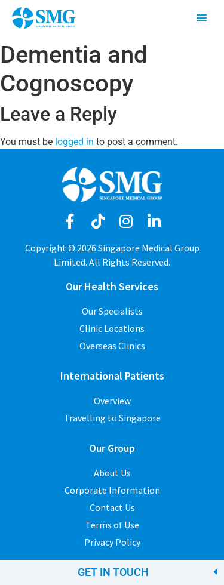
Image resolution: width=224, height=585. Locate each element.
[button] (112, 572)
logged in (74, 141)
